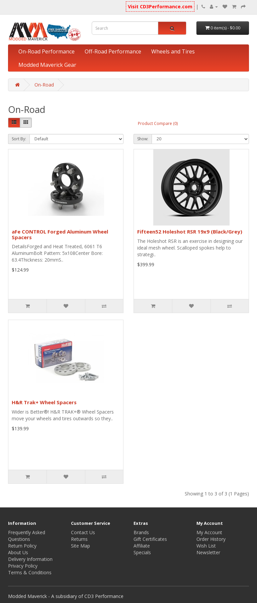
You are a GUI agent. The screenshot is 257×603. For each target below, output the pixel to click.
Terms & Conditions (30, 572)
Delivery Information (30, 559)
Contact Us (83, 532)
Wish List (206, 546)
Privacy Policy (22, 566)
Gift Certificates (150, 539)
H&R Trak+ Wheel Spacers (44, 402)
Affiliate (142, 546)
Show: (142, 139)
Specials (142, 552)
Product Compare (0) (158, 123)
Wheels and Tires (173, 51)
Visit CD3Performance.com (160, 6)
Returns (79, 539)
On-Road (44, 85)
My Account (209, 532)
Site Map (80, 546)
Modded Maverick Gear (47, 64)
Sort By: (19, 139)
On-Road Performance (46, 51)
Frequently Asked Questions (26, 535)
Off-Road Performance (113, 51)
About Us (18, 552)
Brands (141, 532)
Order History (211, 539)
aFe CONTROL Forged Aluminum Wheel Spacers (60, 234)
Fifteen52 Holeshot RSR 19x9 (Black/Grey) (189, 231)
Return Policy (22, 546)
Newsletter (208, 552)
